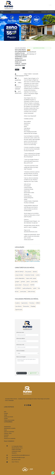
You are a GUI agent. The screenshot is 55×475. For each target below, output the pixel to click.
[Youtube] (30, 405)
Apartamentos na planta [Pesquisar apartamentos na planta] (9, 428)
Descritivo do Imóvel (15, 12)
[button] (27, 254)
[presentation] (26, 368)
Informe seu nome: (20, 332)
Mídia (2, 12)
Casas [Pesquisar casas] (5, 430)
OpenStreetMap (37, 261)
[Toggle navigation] (50, 5)
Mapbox (31, 261)
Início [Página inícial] (5, 411)
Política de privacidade (9, 420)
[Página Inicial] (8, 5)
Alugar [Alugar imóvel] (5, 415)
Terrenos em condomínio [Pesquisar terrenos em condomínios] (9, 438)
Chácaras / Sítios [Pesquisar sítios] (8, 433)
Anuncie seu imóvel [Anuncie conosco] (8, 417)
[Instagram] (26, 405)
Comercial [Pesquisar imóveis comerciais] (6, 435)
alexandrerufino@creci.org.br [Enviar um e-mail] (18, 457)
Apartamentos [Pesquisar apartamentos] (7, 426)
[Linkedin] (28, 405)
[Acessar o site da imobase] (27, 469)
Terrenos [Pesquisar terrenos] (6, 436)
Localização (30, 12)
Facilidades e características (47, 12)
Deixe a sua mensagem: (21, 357)
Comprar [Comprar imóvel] (6, 413)
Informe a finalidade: (20, 351)
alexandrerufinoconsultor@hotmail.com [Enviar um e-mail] (18, 455)
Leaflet (27, 261)
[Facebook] (24, 405)
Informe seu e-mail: (20, 344)
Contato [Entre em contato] (6, 418)
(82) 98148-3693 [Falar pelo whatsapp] (16, 459)
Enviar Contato (21, 373)
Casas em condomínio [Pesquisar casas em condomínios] (9, 431)
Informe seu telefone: (20, 338)
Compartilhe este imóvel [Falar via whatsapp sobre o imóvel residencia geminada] (39, 48)
